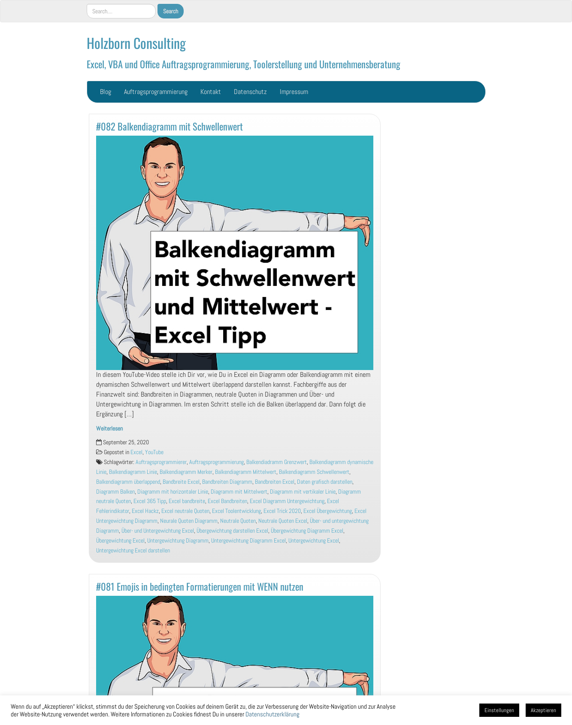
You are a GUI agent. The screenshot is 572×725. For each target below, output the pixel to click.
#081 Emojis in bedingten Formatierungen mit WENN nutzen (199, 586)
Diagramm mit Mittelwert (239, 491)
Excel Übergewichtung (327, 511)
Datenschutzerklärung (272, 714)
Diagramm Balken (115, 491)
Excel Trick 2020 (282, 511)
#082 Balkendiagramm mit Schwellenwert (169, 126)
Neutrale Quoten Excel (282, 521)
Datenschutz (250, 91)
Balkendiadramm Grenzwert (276, 462)
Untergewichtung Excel (313, 540)
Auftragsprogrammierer (161, 462)
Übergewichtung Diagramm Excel (307, 530)
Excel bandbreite (187, 501)
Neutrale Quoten (238, 521)
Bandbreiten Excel (274, 481)
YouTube (154, 452)
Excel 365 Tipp (149, 501)
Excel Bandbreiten (227, 501)
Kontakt (210, 91)
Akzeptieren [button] (543, 710)
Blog (105, 91)
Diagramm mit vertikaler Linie (303, 491)
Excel (136, 452)
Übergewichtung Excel (120, 540)
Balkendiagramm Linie (133, 472)
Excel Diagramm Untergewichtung (287, 501)
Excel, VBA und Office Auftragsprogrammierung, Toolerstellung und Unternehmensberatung (243, 64)
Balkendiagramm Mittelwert (245, 472)
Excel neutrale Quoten (185, 511)
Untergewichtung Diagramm (178, 540)
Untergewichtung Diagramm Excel (248, 540)
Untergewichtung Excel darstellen (133, 550)
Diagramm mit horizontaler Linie (172, 491)
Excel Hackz (145, 511)
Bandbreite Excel (181, 481)
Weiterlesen (109, 428)
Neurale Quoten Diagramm (189, 521)
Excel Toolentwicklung (236, 511)
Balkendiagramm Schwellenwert (314, 472)
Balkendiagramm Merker (186, 472)
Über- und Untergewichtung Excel (157, 530)
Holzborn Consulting (136, 43)
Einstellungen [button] (499, 710)
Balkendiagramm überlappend (128, 481)
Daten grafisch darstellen (324, 481)
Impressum (294, 91)
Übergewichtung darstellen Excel (232, 530)
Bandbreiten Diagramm (227, 481)
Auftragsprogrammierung (156, 91)
